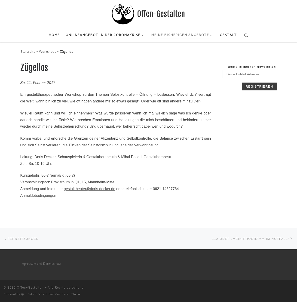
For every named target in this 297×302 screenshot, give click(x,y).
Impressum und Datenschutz (40, 263)
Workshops (47, 51)
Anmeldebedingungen (38, 195)
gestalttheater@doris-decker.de (89, 189)
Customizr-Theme (68, 294)
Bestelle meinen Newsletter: (252, 66)
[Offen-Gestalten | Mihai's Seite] (122, 13)
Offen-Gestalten (30, 287)
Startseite (27, 51)
